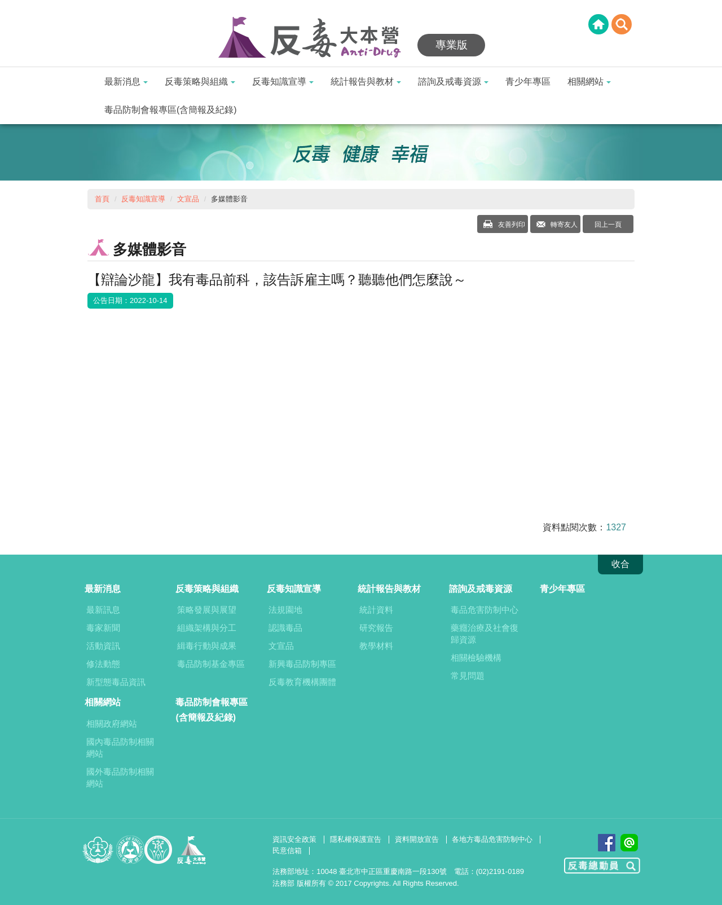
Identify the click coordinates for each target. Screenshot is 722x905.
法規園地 (285, 609)
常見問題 (468, 675)
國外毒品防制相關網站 (120, 777)
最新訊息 (103, 609)
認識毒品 (285, 627)
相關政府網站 (111, 723)
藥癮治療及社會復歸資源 (484, 633)
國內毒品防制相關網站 (120, 747)
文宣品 (188, 199)
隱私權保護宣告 (355, 839)
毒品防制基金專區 (211, 664)
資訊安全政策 (294, 839)
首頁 (102, 199)
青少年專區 (528, 81)
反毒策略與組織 (200, 81)
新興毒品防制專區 (302, 664)
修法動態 (103, 664)
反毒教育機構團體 (302, 682)
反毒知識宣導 (283, 81)
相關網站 (589, 81)
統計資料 (376, 609)
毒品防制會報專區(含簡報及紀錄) (170, 110)
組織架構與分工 (206, 627)
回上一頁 (608, 225)
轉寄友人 (563, 225)
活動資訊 (103, 646)
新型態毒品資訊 (116, 682)
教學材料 (376, 646)
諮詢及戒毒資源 (453, 81)
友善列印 (510, 225)
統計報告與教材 (366, 81)
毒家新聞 (103, 627)
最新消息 (126, 81)
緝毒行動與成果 (206, 646)
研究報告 (376, 627)
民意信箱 (287, 850)
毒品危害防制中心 (484, 609)
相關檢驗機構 (476, 657)
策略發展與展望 (206, 609)
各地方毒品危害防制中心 (492, 839)
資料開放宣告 (417, 839)
